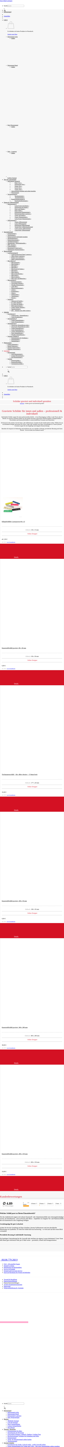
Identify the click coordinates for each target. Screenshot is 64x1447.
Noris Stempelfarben (14, 1424)
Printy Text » (16, 183)
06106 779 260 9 (9, 1259)
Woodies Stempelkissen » (18, 334)
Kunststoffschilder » (16, 362)
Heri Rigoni (11, 1427)
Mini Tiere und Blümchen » (18, 278)
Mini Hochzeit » (15, 262)
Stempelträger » (15, 341)
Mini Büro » (14, 267)
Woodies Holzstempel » (17, 285)
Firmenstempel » (12, 233)
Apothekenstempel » (13, 241)
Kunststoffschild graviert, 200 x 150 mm (15, 1154)
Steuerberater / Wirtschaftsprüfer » (17, 243)
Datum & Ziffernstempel (11, 202)
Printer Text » (16, 186)
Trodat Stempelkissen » (17, 328)
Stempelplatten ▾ (12, 318)
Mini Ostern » (15, 272)
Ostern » (13, 293)
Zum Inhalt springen (6, 1)
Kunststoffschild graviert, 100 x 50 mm (14, 901)
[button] (6, 20)
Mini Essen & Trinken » (17, 269)
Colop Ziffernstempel (18, 223)
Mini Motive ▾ (11, 261)
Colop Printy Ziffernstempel (20, 230)
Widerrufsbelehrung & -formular (14, 1288)
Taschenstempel (12, 1441)
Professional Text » (18, 184)
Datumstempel (12, 1438)
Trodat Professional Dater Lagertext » (21, 254)
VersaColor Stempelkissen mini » (20, 325)
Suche (5, 6)
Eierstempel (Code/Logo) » (15, 248)
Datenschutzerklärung (10, 1281)
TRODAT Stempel (13, 1421)
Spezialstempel (8, 232)
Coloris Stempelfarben (14, 1426)
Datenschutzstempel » (13, 240)
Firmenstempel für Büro (15, 1431)
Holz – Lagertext (19, 140)
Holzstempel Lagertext (14, 1416)
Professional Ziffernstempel (20, 225)
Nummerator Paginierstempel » (16, 249)
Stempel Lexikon (9, 1266)
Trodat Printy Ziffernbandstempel (22, 227)
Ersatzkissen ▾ (11, 314)
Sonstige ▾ (10, 299)
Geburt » (13, 290)
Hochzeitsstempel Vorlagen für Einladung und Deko (23, 1436)
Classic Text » (16, 189)
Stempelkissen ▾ (12, 323)
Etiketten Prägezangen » (14, 349)
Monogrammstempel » (17, 288)
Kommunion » (15, 291)
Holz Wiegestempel (36, 97)
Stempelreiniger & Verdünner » (19, 338)
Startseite (22, 403)
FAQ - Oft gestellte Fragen (12, 1264)
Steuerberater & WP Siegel (16, 1433)
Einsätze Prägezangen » (14, 347)
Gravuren (6, 351)
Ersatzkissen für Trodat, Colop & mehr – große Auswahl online (27, 1444)
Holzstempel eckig (19, 25)
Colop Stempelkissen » (17, 330)
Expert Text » (16, 188)
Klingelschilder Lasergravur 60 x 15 (13, 521)
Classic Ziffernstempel (19, 222)
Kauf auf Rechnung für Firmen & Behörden (17, 1272)
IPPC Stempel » (12, 245)
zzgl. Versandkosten (11, 542)
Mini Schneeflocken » (17, 273)
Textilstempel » (12, 235)
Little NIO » (14, 286)
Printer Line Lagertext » (17, 257)
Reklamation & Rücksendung (13, 1267)
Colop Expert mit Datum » (20, 206)
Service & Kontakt (9, 1269)
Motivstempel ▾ (12, 280)
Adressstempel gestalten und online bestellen (23, 191)
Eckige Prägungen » (13, 344)
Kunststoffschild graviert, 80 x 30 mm (14, 648)
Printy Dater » (16, 210)
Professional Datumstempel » (21, 212)
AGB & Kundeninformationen (13, 1284)
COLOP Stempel (13, 1422)
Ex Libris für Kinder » (17, 304)
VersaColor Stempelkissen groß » (20, 326)
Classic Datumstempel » (19, 217)
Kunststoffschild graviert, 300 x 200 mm (15, 1027)
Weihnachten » (15, 294)
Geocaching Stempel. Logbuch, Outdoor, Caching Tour (24, 1434)
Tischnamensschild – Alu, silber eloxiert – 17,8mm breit (19, 774)
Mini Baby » (14, 265)
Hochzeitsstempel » (16, 282)
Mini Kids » (14, 270)
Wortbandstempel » (13, 238)
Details (33, 556)
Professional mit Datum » (20, 207)
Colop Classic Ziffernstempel (21, 228)
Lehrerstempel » (12, 246)
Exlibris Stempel (19, 166)
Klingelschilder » (16, 360)
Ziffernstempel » (12, 220)
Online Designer (32, 534)
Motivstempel (8, 251)
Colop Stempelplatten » (17, 322)
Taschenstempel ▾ (12, 194)
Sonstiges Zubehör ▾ (13, 336)
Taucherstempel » (16, 309)
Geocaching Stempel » (17, 283)
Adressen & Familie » (17, 301)
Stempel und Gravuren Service (13, 1271)
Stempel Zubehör (9, 1443)
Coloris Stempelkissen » (17, 331)
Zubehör (6, 312)
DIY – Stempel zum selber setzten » (21, 310)
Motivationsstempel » (17, 306)
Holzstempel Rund (20, 52)
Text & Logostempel (10, 179)
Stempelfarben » (15, 339)
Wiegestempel (15, 192)
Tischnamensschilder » (17, 363)
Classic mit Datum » (18, 215)
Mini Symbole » (15, 277)
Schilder (10, 359)
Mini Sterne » (15, 275)
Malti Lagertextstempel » (18, 259)
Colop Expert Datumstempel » (21, 219)
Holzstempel (7, 12)
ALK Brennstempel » (17, 354)
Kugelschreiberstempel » (19, 201)
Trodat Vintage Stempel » (18, 307)
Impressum (7, 1286)
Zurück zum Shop (12, 389)
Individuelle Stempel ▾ (14, 181)
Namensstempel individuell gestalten (18, 237)
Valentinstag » (15, 296)
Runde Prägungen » (13, 346)
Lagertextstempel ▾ (13, 253)
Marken (6, 1419)
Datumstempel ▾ (12, 204)
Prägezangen (7, 343)
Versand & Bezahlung (10, 1279)
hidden (13, 38)
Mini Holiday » (15, 264)
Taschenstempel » (17, 196)
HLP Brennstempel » (17, 357)
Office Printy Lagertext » (18, 256)
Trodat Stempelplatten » (17, 320)
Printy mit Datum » (18, 209)
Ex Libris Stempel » (16, 302)
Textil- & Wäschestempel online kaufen (20, 1439)
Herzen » (13, 298)
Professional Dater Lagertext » (21, 214)
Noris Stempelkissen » (17, 333)
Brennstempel (11, 352)
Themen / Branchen (10, 1429)
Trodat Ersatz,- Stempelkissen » (20, 315)
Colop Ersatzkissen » (17, 317)
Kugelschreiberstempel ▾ (18, 199)
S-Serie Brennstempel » (17, 355)
